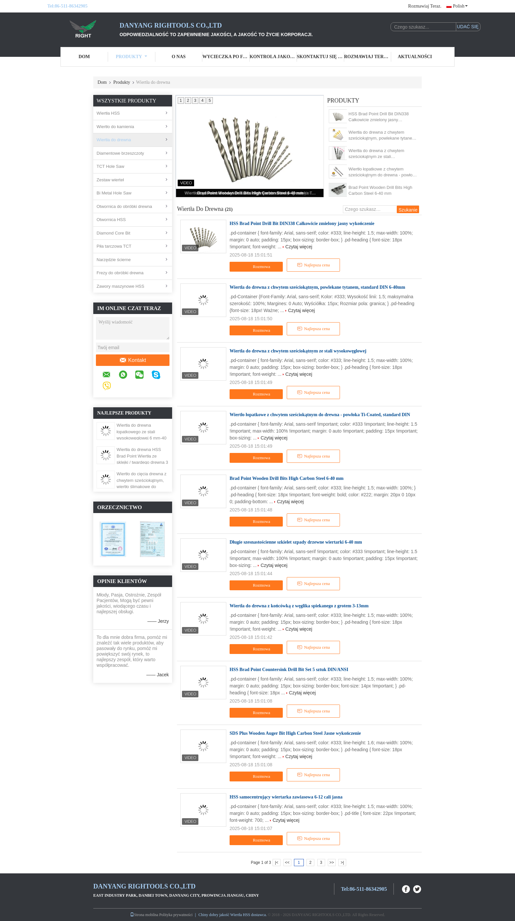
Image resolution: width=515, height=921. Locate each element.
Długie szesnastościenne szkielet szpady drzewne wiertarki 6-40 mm (296, 542)
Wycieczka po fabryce (226, 56)
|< (276, 862)
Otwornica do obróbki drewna (124, 206)
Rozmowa (257, 267)
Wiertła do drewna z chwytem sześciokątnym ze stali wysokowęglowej (376, 154)
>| (342, 862)
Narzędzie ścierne (114, 259)
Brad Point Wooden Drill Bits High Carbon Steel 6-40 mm (250, 193)
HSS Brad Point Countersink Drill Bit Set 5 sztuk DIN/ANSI (289, 669)
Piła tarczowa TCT (114, 246)
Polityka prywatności (176, 914)
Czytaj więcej (298, 246)
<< (287, 862)
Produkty (131, 56)
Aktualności (415, 56)
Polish (460, 6)
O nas (179, 56)
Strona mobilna (144, 914)
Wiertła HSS (108, 113)
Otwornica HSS (111, 219)
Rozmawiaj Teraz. (424, 6)
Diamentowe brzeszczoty (120, 153)
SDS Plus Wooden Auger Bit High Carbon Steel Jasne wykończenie (295, 733)
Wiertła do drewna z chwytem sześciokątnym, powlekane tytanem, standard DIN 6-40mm (382, 135)
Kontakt (132, 360)
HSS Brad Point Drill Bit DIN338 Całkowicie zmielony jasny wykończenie (378, 117)
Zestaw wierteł (110, 179)
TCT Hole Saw (110, 166)
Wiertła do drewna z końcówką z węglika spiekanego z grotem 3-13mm (299, 605)
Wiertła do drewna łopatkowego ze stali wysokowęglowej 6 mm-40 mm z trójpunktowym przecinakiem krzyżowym (142, 438)
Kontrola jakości (273, 56)
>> (331, 862)
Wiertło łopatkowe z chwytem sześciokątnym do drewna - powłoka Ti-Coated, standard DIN (382, 172)
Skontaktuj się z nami (320, 56)
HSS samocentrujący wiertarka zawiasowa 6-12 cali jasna (286, 797)
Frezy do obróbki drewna (120, 272)
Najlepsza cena (313, 265)
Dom (84, 56)
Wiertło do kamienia (115, 126)
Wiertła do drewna (114, 139)
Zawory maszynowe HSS (120, 286)
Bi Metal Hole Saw (114, 193)
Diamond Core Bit (113, 233)
